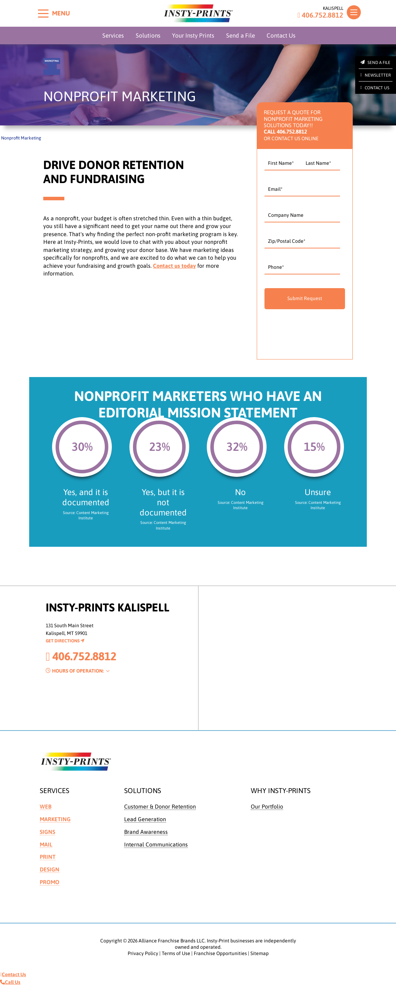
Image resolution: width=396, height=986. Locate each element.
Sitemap (259, 953)
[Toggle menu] (43, 13)
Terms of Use (176, 953)
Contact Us (281, 35)
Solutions (148, 35)
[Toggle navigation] (354, 12)
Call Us (10, 982)
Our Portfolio (267, 806)
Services (113, 35)
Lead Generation (145, 819)
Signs (47, 832)
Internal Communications (156, 844)
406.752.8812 (320, 15)
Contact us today (174, 265)
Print (48, 857)
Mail (46, 844)
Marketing (55, 819)
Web (45, 806)
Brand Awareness (146, 832)
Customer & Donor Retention (160, 806)
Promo (49, 882)
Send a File (240, 35)
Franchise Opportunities (220, 953)
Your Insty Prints (193, 35)
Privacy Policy (143, 953)
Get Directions (65, 640)
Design (49, 869)
